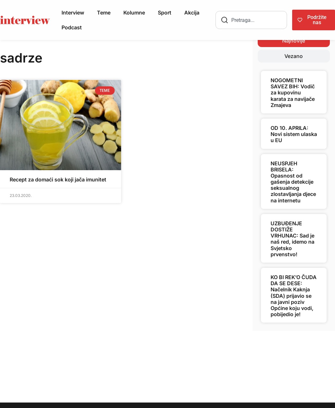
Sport (164, 12)
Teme (103, 12)
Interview (73, 12)
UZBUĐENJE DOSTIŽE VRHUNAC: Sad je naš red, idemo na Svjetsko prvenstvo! (292, 238)
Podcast (72, 27)
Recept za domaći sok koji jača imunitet (58, 179)
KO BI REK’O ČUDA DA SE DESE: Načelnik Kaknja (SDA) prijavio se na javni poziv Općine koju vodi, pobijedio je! (294, 295)
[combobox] (251, 20)
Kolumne (134, 12)
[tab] (294, 40)
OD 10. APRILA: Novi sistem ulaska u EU (294, 134)
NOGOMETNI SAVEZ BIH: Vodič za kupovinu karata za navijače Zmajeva (293, 92)
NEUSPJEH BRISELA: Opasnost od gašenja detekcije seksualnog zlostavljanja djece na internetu (293, 182)
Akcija (191, 12)
